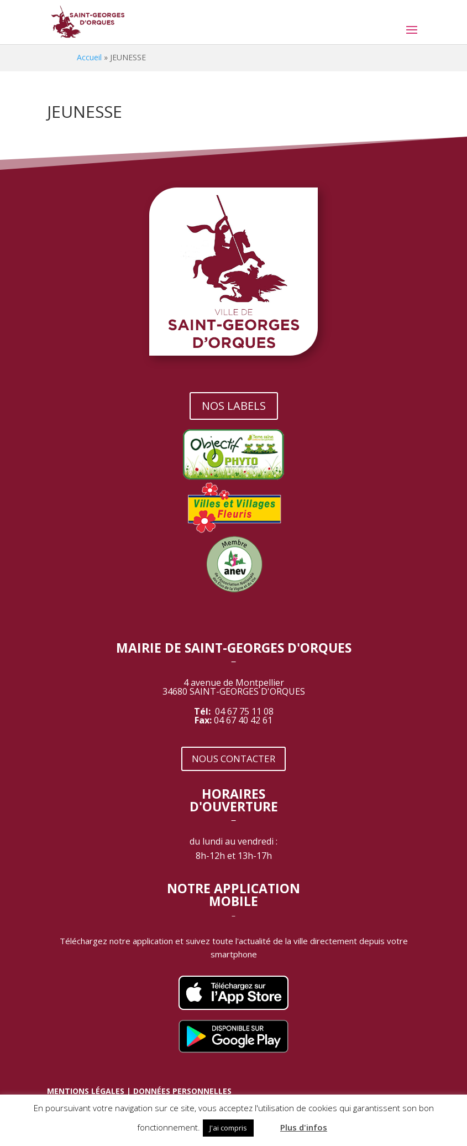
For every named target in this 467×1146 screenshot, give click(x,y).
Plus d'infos (303, 1127)
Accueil (89, 57)
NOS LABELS (234, 405)
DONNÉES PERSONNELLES (182, 1091)
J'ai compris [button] (228, 1128)
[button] (265, 1123)
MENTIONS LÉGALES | (90, 1091)
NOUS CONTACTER (233, 758)
